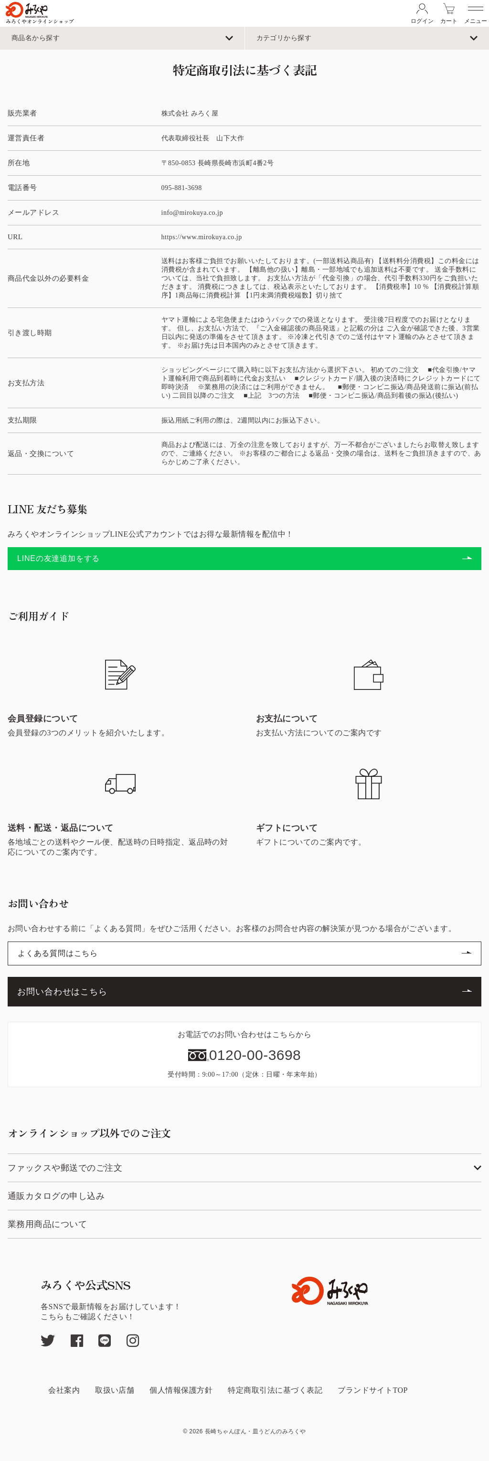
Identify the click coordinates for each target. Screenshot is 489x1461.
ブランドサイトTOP (373, 1390)
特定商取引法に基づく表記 (275, 1390)
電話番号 (22, 187)
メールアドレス (33, 212)
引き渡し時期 (30, 333)
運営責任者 (26, 138)
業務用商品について (47, 1224)
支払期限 (22, 420)
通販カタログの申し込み (56, 1196)
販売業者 (22, 113)
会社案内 (64, 1390)
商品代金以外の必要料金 (48, 278)
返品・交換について (41, 453)
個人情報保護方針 (181, 1390)
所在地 (19, 163)
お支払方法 (26, 383)
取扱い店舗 (114, 1390)
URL (15, 237)
